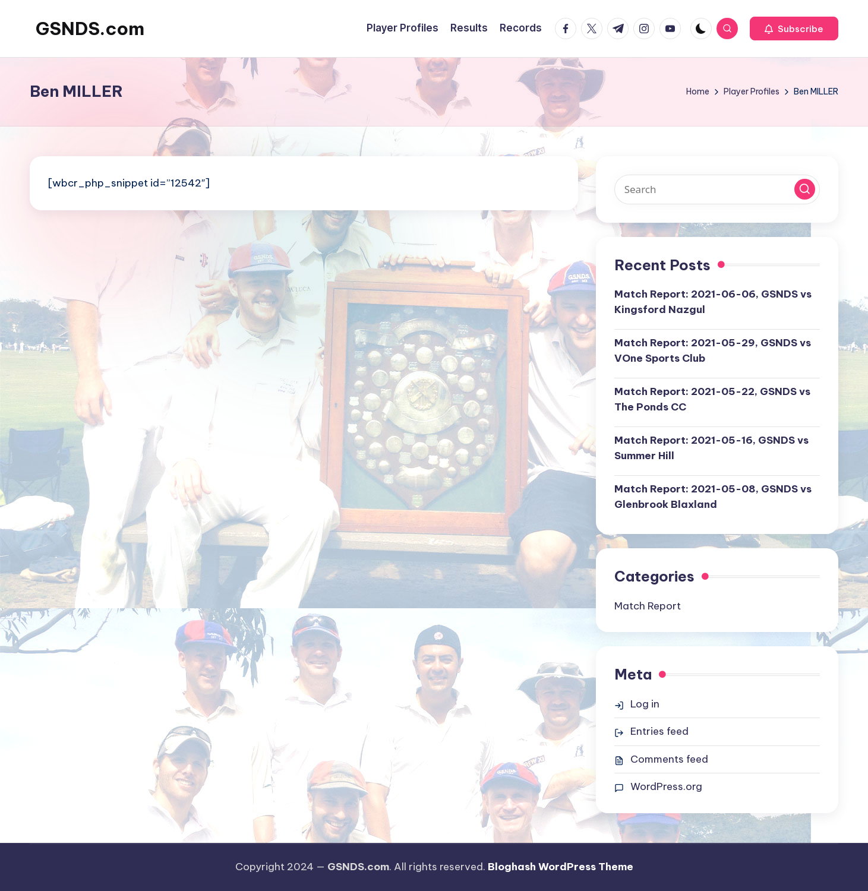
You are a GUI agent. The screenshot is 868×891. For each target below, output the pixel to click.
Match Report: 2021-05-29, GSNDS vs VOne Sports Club (712, 350)
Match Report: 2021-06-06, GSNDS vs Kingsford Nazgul (713, 301)
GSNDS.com (90, 28)
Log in (644, 703)
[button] (794, 28)
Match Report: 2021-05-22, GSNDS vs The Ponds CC (712, 399)
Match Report (647, 605)
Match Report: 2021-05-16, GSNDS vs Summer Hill (711, 448)
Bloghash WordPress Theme (560, 866)
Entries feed (659, 731)
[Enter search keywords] (717, 189)
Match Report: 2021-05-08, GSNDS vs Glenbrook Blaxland (713, 496)
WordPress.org (666, 786)
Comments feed (669, 759)
